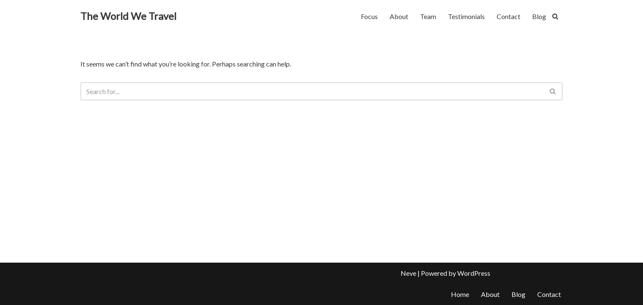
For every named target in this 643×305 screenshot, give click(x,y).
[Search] (555, 16)
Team (428, 16)
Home (460, 294)
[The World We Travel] (128, 16)
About (399, 16)
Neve (408, 273)
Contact (508, 16)
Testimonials (466, 16)
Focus (369, 16)
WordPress (473, 273)
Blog (539, 16)
